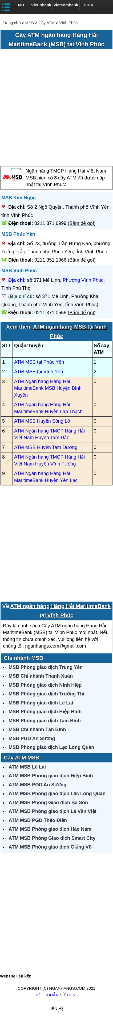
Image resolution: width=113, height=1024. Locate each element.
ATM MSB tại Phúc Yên (39, 362)
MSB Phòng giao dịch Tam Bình (45, 720)
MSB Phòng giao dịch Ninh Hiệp (45, 685)
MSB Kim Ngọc (18, 197)
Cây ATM (46, 22)
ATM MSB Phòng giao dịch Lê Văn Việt (52, 811)
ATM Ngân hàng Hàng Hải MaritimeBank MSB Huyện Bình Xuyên (48, 388)
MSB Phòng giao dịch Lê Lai (41, 703)
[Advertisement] (56, 108)
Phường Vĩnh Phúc (83, 280)
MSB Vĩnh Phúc (19, 270)
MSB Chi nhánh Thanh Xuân (41, 676)
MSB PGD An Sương (32, 738)
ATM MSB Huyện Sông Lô (42, 421)
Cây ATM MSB (21, 758)
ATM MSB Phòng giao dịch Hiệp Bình (51, 775)
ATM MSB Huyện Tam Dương (45, 447)
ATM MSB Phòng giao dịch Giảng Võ (50, 847)
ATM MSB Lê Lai (27, 767)
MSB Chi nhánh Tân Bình (37, 729)
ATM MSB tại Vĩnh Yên (38, 371)
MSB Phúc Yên (18, 234)
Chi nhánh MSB (23, 658)
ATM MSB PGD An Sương (37, 784)
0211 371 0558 (50, 312)
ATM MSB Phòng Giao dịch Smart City (52, 838)
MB (21, 5)
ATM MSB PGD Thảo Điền (38, 820)
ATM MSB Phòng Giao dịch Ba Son (48, 802)
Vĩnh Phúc (68, 22)
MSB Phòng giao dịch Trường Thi (46, 693)
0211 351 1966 (50, 260)
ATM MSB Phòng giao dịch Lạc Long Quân (57, 793)
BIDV (88, 5)
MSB (29, 22)
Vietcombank (65, 5)
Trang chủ (12, 22)
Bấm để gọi (81, 223)
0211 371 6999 (50, 223)
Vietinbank (41, 5)
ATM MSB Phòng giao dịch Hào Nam (50, 829)
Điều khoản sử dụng (56, 995)
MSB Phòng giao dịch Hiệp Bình (45, 711)
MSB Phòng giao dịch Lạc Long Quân (51, 747)
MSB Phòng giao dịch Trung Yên (46, 667)
